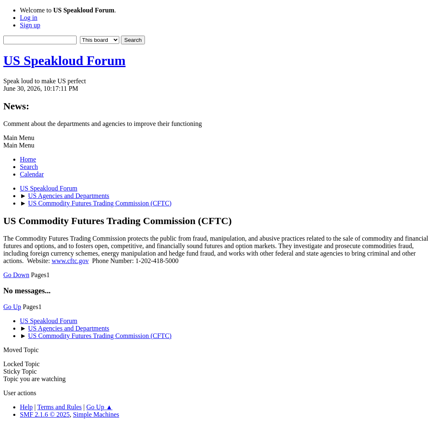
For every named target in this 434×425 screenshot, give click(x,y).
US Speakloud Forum (64, 60)
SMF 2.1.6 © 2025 (45, 414)
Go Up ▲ (100, 407)
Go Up (12, 306)
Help (26, 407)
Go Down (16, 274)
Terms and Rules (59, 407)
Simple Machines (96, 414)
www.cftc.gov (70, 260)
